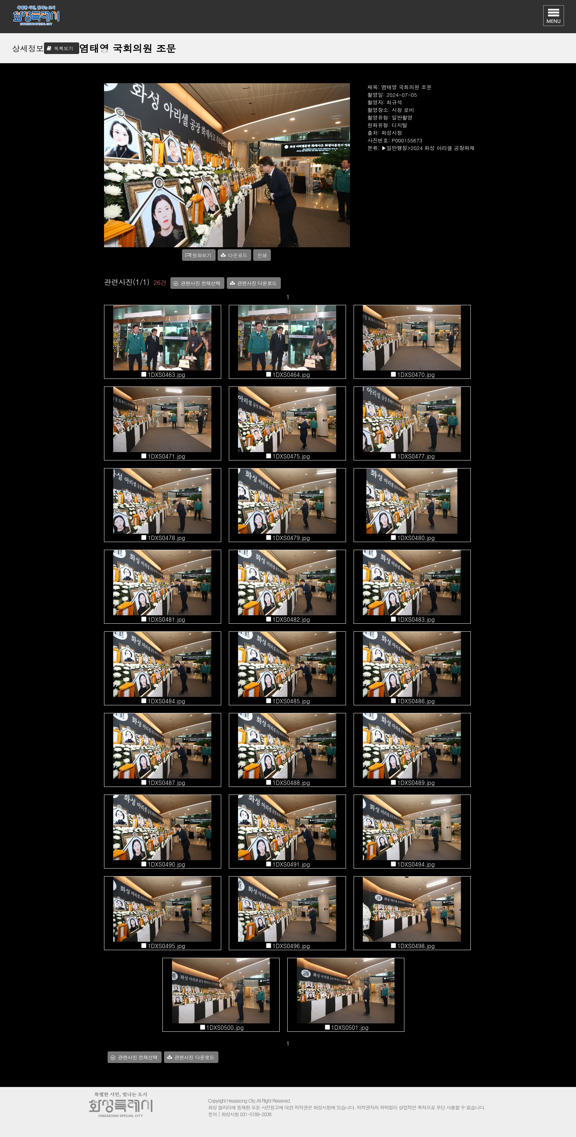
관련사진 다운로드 (257, 283)
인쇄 (262, 255)
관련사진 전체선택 (200, 283)
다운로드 (237, 255)
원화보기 (202, 255)
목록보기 (63, 48)
